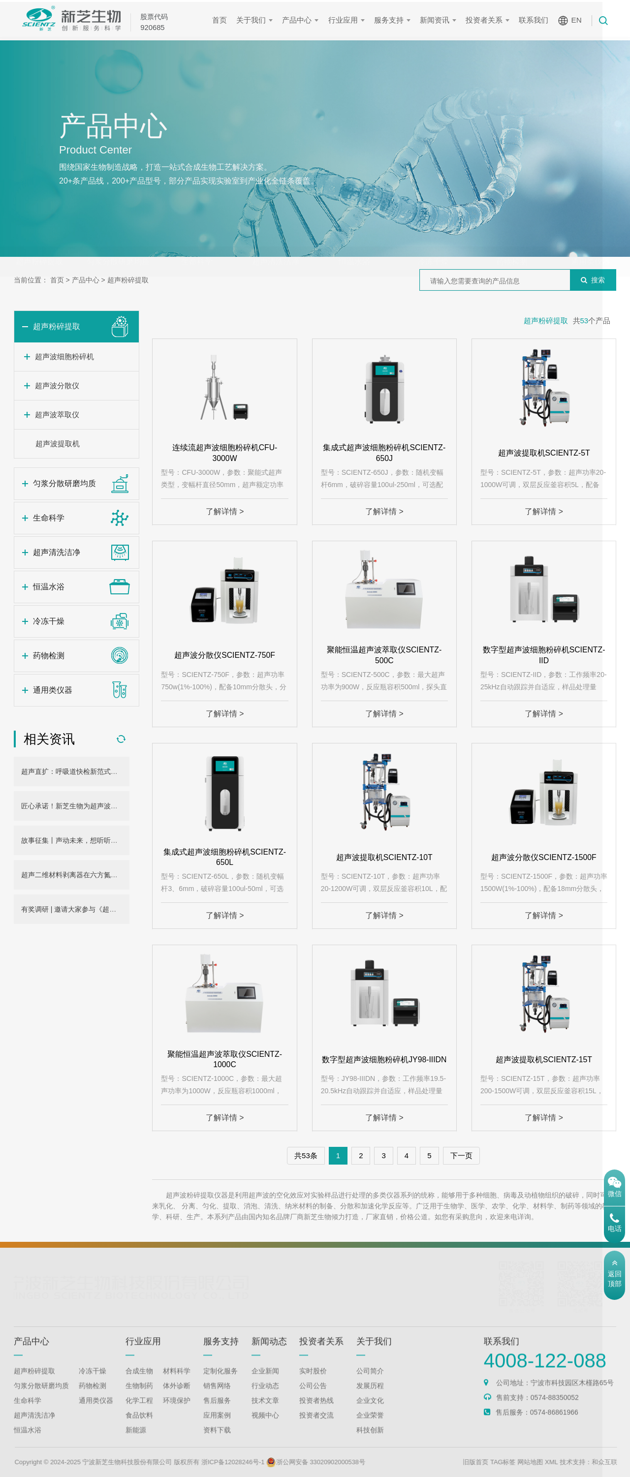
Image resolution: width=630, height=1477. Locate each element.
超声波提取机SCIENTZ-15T (543, 1059)
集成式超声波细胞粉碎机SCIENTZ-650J (384, 452)
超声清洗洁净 (275, 242)
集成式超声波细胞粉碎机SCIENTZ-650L (224, 856)
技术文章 (265, 1413)
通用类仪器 (590, 242)
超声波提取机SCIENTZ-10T (384, 857)
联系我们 (536, 20)
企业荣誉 (370, 1428)
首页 (222, 20)
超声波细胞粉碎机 (64, 356)
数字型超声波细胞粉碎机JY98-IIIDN (384, 1059)
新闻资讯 (437, 20)
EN (579, 20)
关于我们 (254, 20)
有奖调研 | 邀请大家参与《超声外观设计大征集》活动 (103, 909)
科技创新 (370, 1442)
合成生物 (139, 1383)
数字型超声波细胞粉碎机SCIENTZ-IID (543, 655)
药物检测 (512, 242)
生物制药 (139, 1398)
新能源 (136, 1442)
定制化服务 (220, 1383)
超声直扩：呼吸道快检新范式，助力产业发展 (90, 771)
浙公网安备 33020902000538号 (349, 1462)
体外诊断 (176, 1398)
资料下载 (217, 1442)
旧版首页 (507, 1462)
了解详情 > (225, 511)
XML (583, 1462)
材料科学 (176, 1383)
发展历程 (370, 1398)
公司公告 (313, 1398)
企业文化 (370, 1413)
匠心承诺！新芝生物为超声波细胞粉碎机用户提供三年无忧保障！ (121, 806)
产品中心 (300, 20)
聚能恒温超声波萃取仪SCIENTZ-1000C (225, 1059)
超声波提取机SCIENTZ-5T (544, 453)
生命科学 (197, 242)
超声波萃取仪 (57, 414)
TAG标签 (535, 1462)
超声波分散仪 (57, 385)
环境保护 (176, 1413)
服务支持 (391, 20)
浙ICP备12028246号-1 (265, 1462)
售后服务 (217, 1413)
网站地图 (562, 1462)
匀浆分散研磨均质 (118, 242)
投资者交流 (316, 1428)
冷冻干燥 (433, 242)
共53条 (305, 1155)
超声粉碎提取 (39, 242)
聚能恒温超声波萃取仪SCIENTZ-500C (384, 655)
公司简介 (370, 1383)
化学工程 (139, 1413)
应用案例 (217, 1428)
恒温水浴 (354, 242)
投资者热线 (316, 1413)
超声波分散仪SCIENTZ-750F (224, 655)
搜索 (593, 280)
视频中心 (265, 1428)
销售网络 (217, 1398)
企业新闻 (265, 1383)
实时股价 (313, 1383)
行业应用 (345, 20)
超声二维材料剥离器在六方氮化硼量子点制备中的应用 (104, 875)
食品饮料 (139, 1428)
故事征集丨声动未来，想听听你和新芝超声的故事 (97, 840)
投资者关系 (487, 20)
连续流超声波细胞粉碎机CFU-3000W (224, 452)
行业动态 (265, 1398)
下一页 (461, 1155)
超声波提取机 (57, 443)
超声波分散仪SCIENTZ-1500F (544, 857)
